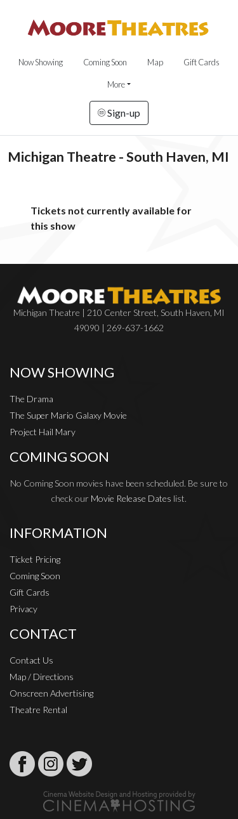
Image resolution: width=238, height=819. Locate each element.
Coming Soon (105, 62)
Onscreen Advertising (51, 693)
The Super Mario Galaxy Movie (68, 415)
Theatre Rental (38, 709)
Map (155, 62)
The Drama (31, 398)
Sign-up (119, 113)
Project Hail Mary (43, 431)
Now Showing (40, 62)
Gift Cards (201, 62)
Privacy (23, 608)
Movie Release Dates (131, 498)
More (116, 84)
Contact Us (31, 660)
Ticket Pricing (35, 559)
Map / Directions (42, 676)
